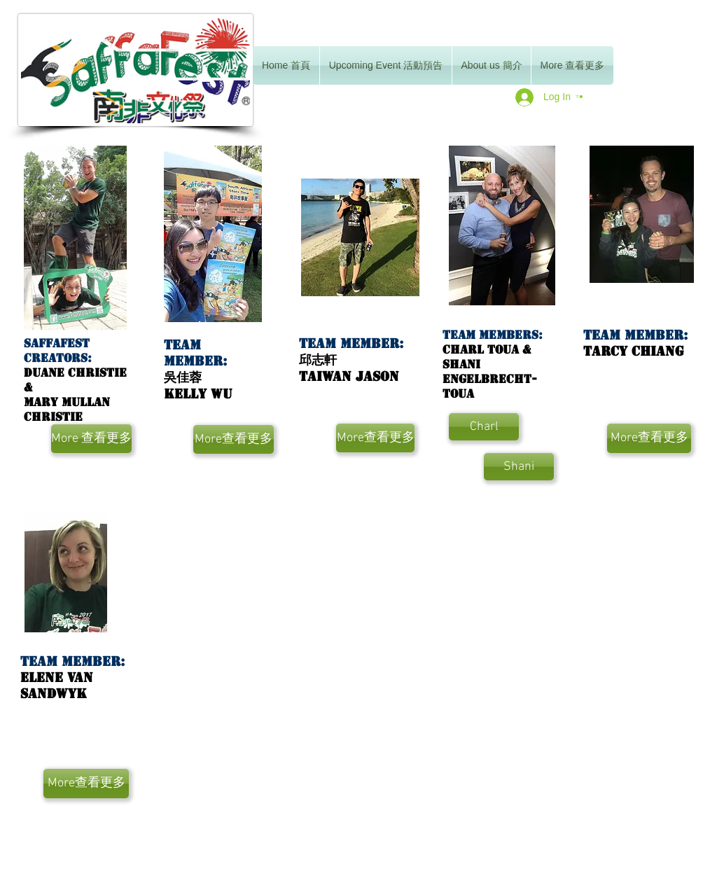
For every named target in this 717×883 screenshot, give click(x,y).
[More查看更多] (233, 439)
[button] (579, 96)
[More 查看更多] (91, 438)
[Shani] (519, 466)
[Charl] (484, 426)
